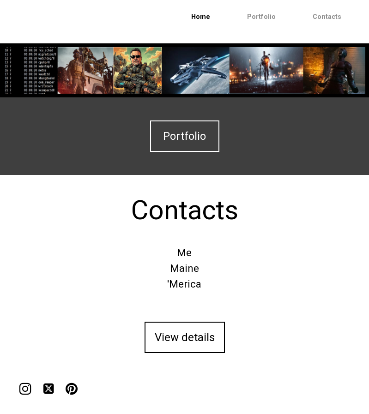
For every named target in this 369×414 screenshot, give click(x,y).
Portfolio (261, 17)
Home (200, 17)
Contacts (327, 17)
